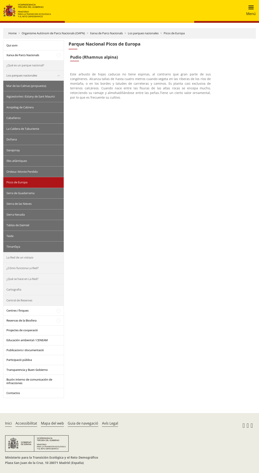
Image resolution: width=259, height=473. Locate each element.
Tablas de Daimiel (17, 225)
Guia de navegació (83, 423)
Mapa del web (52, 423)
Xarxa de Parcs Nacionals (106, 33)
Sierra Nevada (15, 214)
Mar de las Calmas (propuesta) (26, 86)
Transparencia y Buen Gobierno (27, 370)
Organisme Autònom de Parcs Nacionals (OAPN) (53, 33)
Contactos (13, 393)
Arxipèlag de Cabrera (20, 107)
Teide (9, 236)
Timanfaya (13, 247)
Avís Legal (110, 423)
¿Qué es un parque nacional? (25, 65)
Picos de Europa (174, 33)
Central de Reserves (19, 300)
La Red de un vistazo (19, 257)
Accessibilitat (26, 423)
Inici (8, 423)
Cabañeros (13, 118)
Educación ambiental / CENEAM (27, 340)
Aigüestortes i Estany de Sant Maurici (30, 96)
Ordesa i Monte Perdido (22, 172)
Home (12, 33)
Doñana (11, 139)
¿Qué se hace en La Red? (22, 279)
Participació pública (19, 360)
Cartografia (13, 289)
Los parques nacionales (143, 33)
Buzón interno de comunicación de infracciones (29, 381)
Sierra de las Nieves (19, 204)
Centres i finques (17, 310)
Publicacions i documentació (25, 350)
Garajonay (13, 150)
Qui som (11, 45)
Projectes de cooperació (22, 330)
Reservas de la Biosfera (21, 320)
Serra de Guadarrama (20, 193)
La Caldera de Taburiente (22, 129)
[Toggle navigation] (249, 10)
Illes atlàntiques (16, 161)
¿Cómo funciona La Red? (22, 268)
